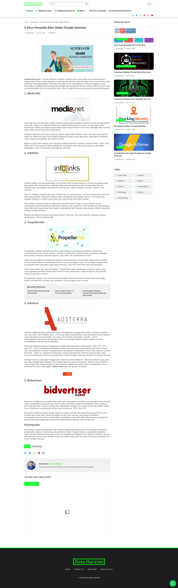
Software (121, 120)
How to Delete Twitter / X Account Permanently (64, 292)
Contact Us (79, 569)
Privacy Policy (106, 569)
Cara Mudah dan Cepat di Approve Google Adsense (132, 154)
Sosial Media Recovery (126, 66)
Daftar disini (58, 366)
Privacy (140, 181)
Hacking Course (43, 11)
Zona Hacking (122, 39)
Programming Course (64, 11)
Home (29, 11)
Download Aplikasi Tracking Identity (130, 126)
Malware (121, 181)
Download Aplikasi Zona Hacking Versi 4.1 (132, 99)
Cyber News (122, 175)
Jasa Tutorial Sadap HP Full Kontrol (129, 45)
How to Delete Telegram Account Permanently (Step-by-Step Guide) (94, 293)
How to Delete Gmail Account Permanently (38, 292)
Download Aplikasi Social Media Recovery (132, 72)
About (67, 569)
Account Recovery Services (120, 11)
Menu (80, 11)
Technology (34, 22)
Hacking (141, 175)
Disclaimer (92, 569)
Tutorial (120, 147)
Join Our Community (97, 11)
